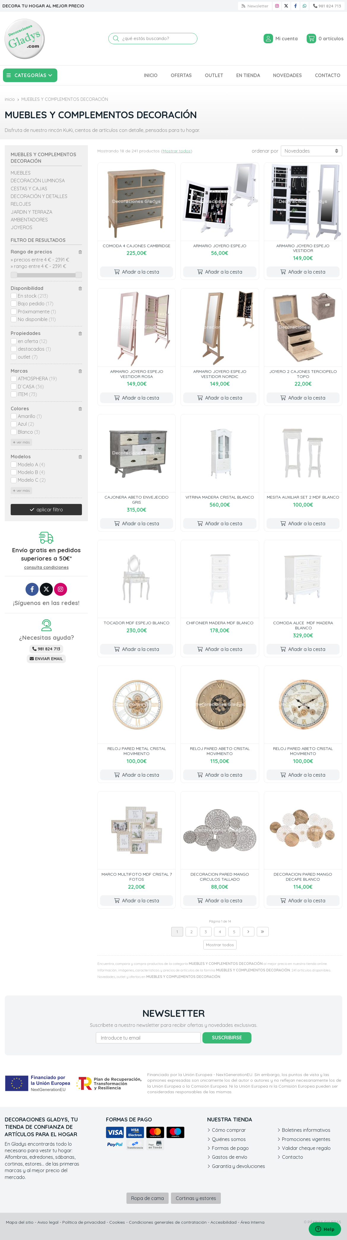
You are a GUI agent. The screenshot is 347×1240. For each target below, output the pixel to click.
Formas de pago (230, 1148)
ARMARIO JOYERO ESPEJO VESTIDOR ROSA (136, 374)
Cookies (117, 1222)
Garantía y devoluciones (238, 1166)
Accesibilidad (223, 1222)
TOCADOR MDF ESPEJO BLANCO (136, 622)
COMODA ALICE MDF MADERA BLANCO (303, 625)
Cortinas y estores (196, 1198)
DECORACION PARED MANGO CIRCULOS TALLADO (220, 877)
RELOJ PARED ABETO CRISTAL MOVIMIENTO (220, 751)
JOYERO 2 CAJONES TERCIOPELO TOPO (303, 374)
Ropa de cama (147, 1198)
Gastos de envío (229, 1157)
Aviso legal (47, 1222)
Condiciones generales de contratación (168, 1222)
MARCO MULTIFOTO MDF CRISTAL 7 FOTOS (137, 877)
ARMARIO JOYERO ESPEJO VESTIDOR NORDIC (219, 374)
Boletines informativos (306, 1130)
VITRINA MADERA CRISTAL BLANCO (220, 497)
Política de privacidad (83, 1222)
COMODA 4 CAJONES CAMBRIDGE (136, 245)
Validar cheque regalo (306, 1148)
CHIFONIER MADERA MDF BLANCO (219, 622)
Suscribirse (227, 1037)
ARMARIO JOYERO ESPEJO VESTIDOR (302, 248)
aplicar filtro (50, 510)
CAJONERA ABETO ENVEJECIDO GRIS (136, 499)
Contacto (292, 1157)
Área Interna (252, 1222)
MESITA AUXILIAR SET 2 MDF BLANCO (303, 497)
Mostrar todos (177, 151)
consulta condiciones (46, 567)
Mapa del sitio (20, 1222)
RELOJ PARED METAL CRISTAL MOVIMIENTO (136, 751)
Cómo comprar (229, 1130)
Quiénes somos (229, 1139)
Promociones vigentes (306, 1139)
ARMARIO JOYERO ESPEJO (219, 245)
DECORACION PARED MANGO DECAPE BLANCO (303, 877)
